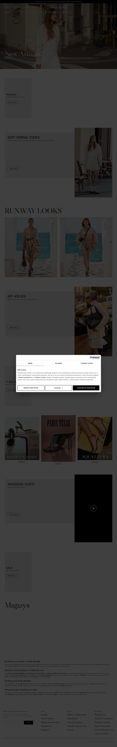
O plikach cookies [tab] (87, 363)
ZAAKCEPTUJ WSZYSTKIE (86, 388)
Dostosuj (58, 388)
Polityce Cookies (40, 377)
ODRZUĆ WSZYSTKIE (31, 388)
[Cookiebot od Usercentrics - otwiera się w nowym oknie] (91, 357)
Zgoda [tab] (30, 363)
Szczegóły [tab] (58, 363)
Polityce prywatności (25, 377)
